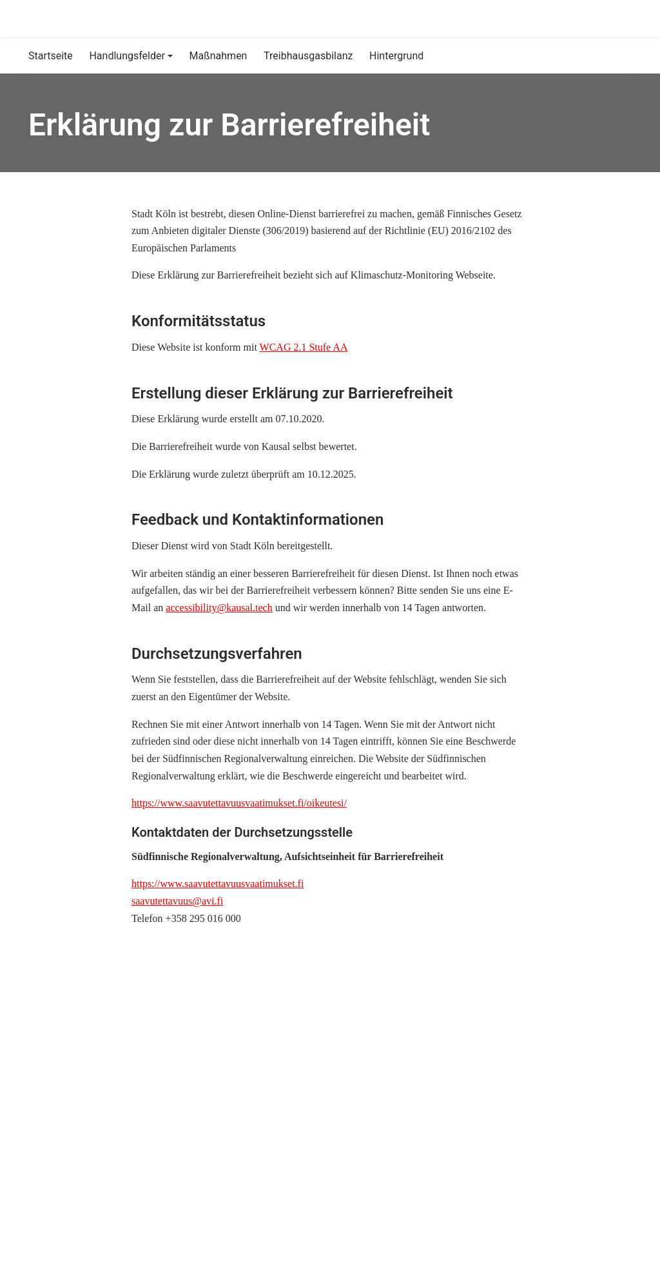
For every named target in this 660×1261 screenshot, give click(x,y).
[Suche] (617, 19)
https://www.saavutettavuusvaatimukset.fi (217, 883)
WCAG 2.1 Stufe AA (304, 347)
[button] (131, 55)
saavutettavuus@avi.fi (177, 900)
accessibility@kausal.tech (219, 607)
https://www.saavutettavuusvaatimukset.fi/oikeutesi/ (239, 802)
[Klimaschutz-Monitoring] (30, 18)
